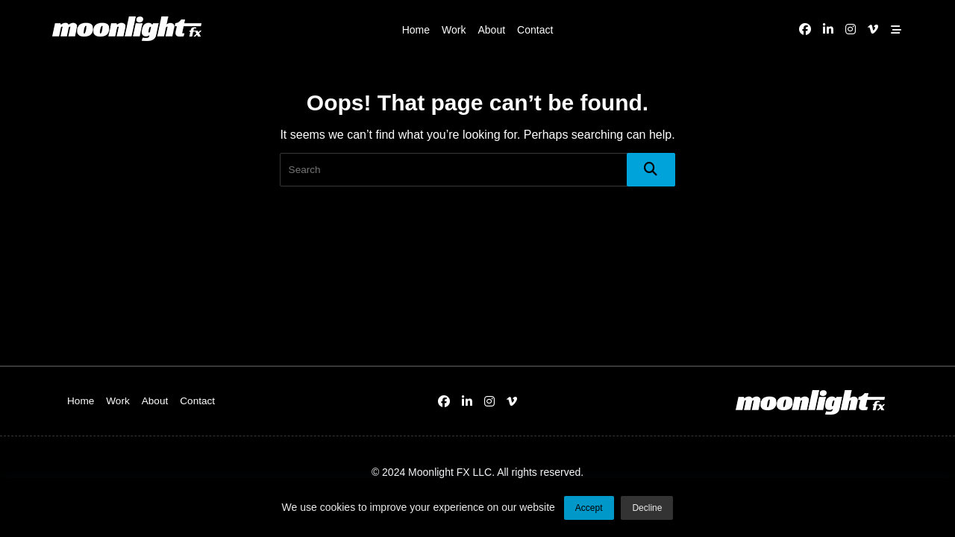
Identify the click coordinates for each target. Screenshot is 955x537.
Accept (589, 511)
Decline (647, 511)
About (491, 30)
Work (454, 30)
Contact (535, 30)
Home (416, 30)
